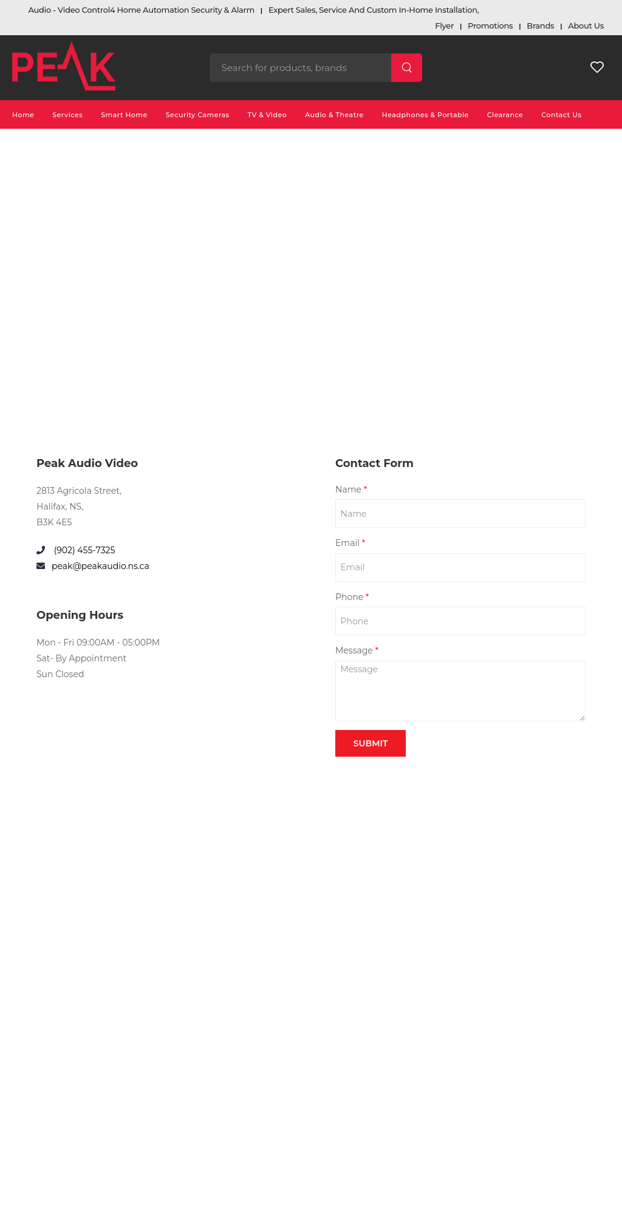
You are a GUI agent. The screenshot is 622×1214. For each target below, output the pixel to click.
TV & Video (267, 115)
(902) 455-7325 (83, 550)
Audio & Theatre (334, 115)
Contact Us (561, 115)
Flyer (444, 25)
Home (23, 115)
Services (67, 115)
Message (356, 650)
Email (350, 542)
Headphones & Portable (425, 115)
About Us (586, 25)
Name (351, 489)
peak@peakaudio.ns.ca (100, 566)
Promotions (490, 25)
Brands (540, 25)
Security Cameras (198, 115)
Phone (352, 597)
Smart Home (124, 115)
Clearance (505, 115)
